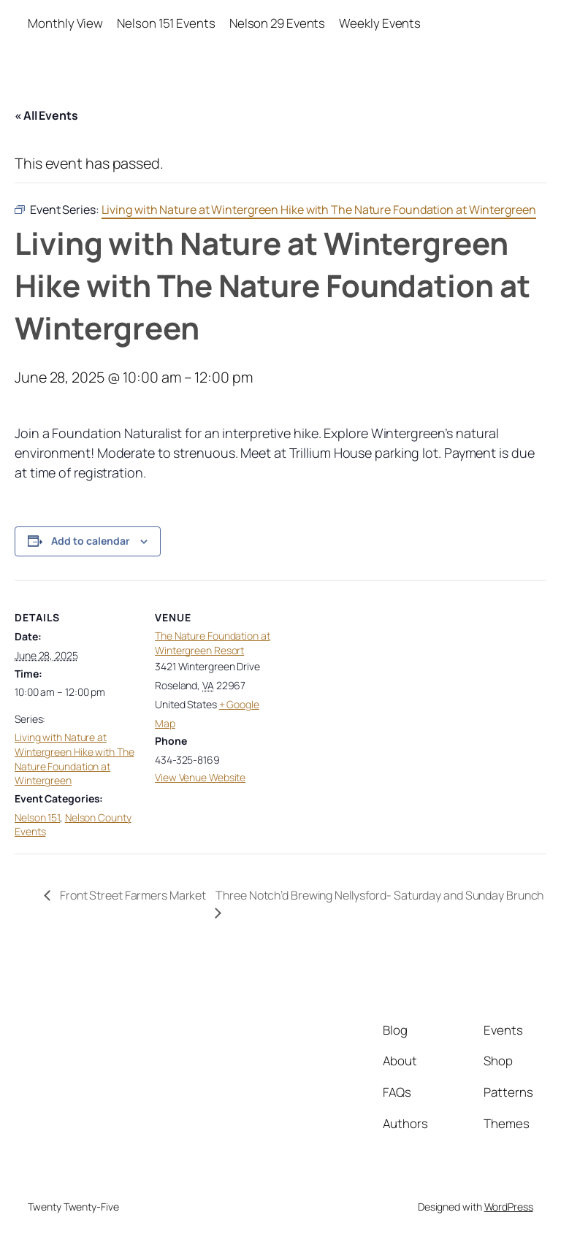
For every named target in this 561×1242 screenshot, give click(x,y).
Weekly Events (380, 23)
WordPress (508, 1207)
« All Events (46, 115)
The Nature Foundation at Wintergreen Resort (212, 643)
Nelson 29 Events (277, 23)
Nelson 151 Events (166, 23)
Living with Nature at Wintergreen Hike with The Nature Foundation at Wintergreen (74, 758)
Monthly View (65, 23)
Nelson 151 (37, 817)
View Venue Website (200, 777)
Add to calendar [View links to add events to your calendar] (90, 541)
